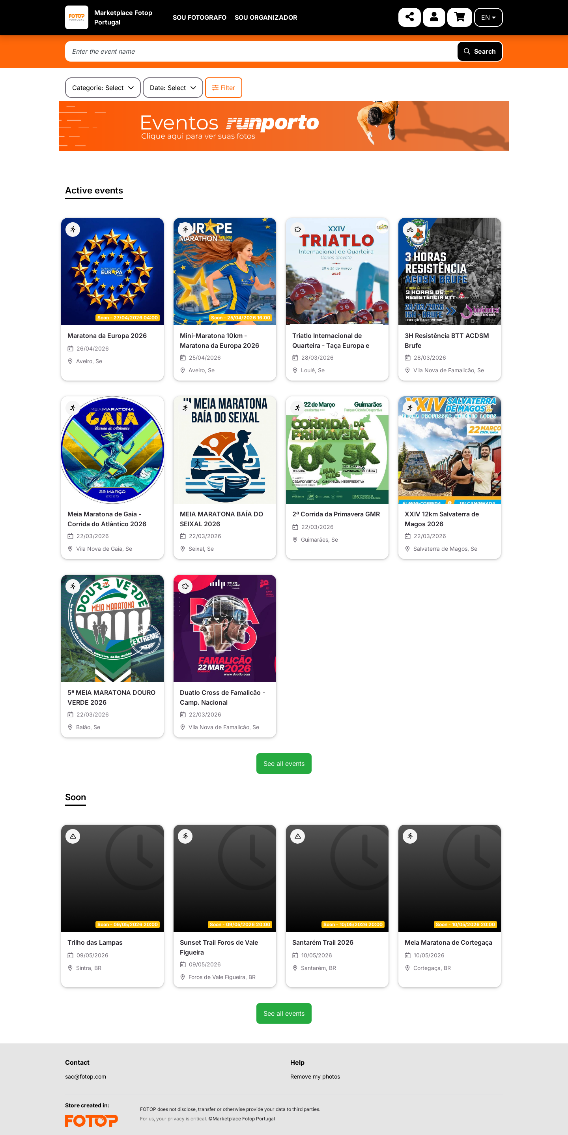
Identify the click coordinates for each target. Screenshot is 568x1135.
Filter (223, 88)
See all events (284, 763)
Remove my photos (315, 1076)
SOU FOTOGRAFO (199, 17)
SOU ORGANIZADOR (266, 17)
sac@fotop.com (85, 1076)
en (488, 17)
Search (480, 51)
